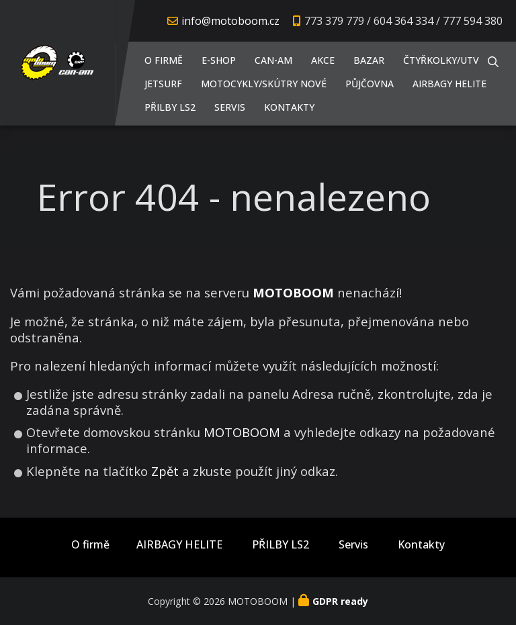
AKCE (323, 60)
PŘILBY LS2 (170, 107)
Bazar (368, 60)
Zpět (165, 471)
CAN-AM (273, 60)
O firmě (163, 60)
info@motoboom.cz (230, 20)
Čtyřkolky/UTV (441, 60)
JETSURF (163, 83)
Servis (229, 107)
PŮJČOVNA (369, 83)
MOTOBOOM (242, 432)
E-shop (219, 60)
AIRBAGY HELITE (449, 83)
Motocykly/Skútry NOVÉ (264, 83)
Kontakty (289, 107)
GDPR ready (340, 601)
